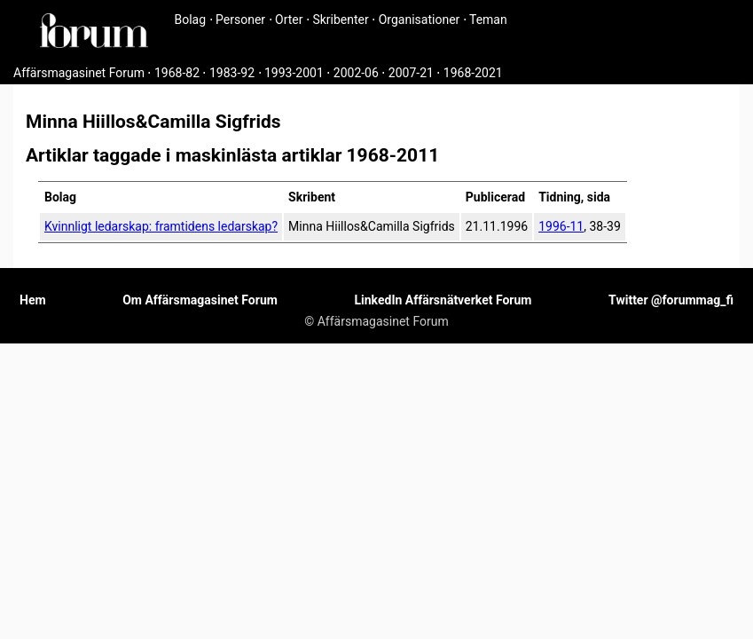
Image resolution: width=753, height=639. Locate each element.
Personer (240, 19)
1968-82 (177, 73)
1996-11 (561, 226)
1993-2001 (294, 73)
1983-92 (232, 73)
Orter (288, 19)
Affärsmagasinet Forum (79, 73)
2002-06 (356, 73)
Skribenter (340, 19)
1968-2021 (473, 73)
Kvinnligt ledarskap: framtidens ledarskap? (161, 226)
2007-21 (411, 73)
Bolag (191, 19)
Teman (488, 19)
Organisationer (419, 19)
